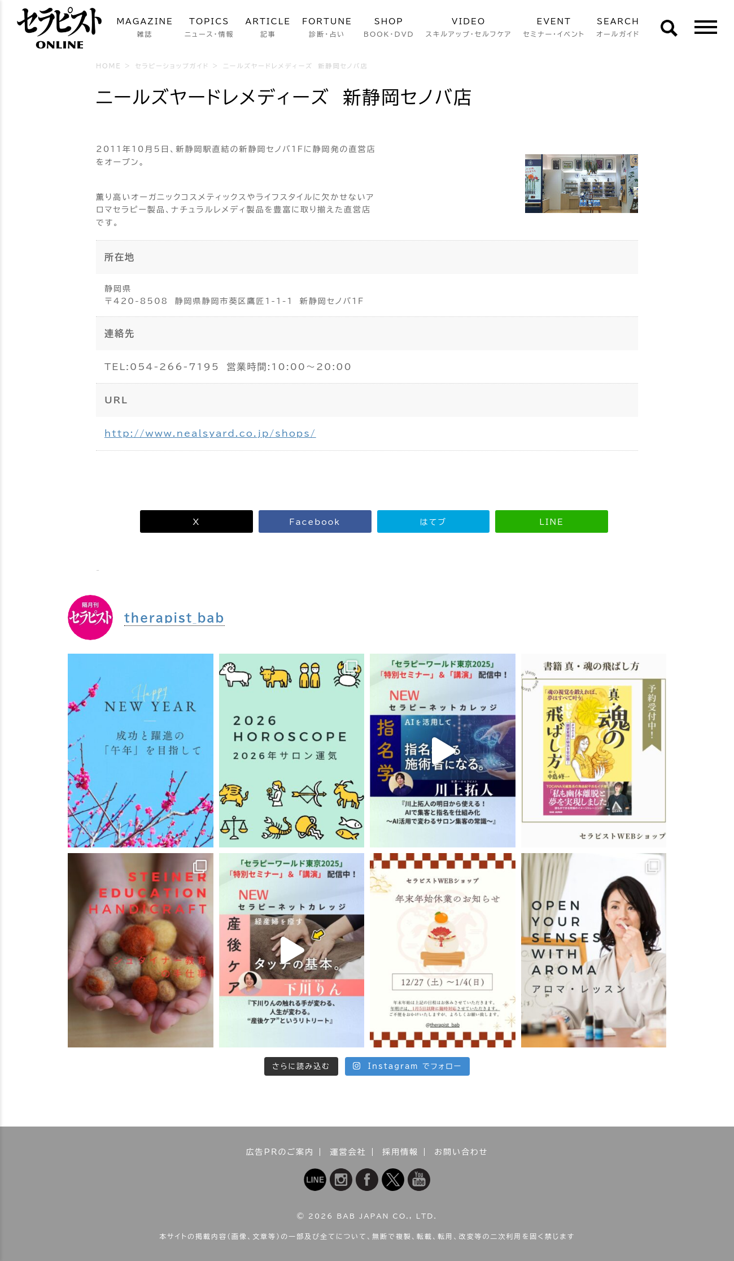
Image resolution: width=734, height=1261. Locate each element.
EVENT (554, 29)
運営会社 (348, 1152)
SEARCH (618, 29)
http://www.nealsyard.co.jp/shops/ (210, 433)
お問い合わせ (461, 1152)
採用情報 (400, 1152)
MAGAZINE (144, 29)
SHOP (389, 29)
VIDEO (469, 29)
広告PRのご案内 (280, 1152)
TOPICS (209, 29)
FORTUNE (327, 29)
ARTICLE (268, 29)
